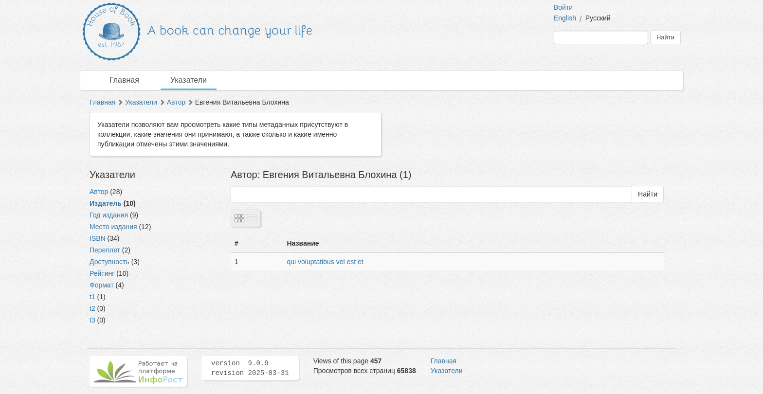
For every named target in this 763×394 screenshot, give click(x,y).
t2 (92, 308)
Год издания (109, 215)
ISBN (98, 238)
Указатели (188, 80)
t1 (92, 297)
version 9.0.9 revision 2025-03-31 (250, 368)
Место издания (113, 227)
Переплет (105, 250)
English (565, 18)
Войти (563, 7)
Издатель (106, 203)
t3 (92, 320)
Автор (176, 102)
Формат (102, 285)
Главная (124, 80)
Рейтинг (102, 273)
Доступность (109, 262)
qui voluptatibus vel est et (325, 262)
